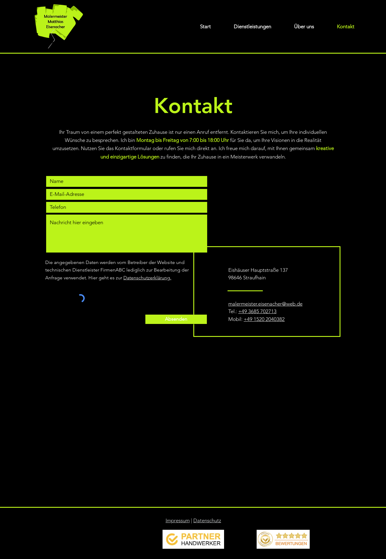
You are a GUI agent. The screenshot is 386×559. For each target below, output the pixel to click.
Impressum (178, 520)
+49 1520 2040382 (264, 319)
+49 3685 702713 (257, 311)
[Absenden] (176, 319)
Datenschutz (207, 520)
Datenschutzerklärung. (147, 278)
